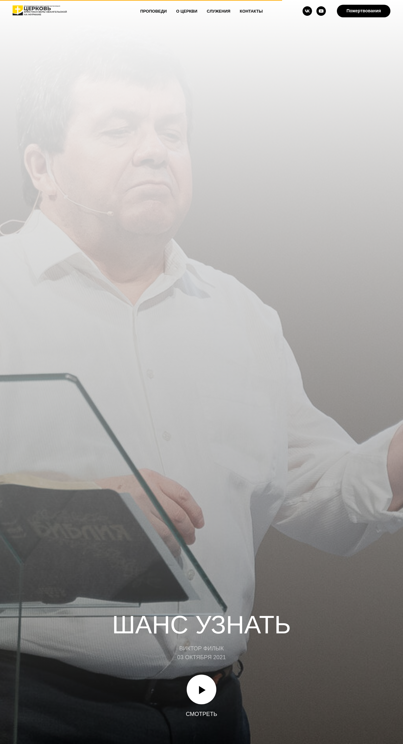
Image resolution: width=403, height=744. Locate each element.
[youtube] (321, 11)
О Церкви (186, 11)
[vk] (307, 11)
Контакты (251, 11)
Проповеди (153, 11)
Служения (218, 11)
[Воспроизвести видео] (201, 689)
